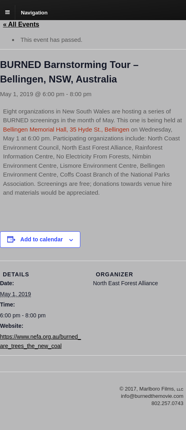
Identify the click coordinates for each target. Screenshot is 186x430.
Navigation (34, 12)
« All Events (21, 24)
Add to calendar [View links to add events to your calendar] (41, 239)
